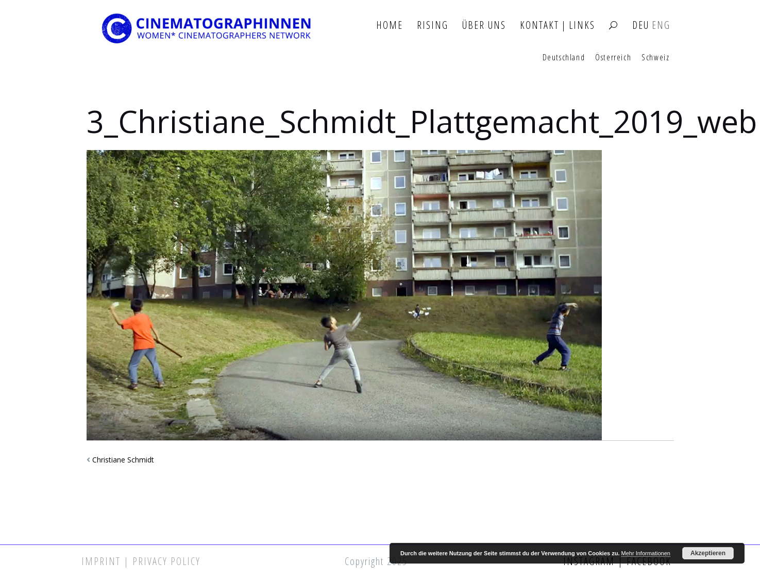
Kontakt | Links (557, 25)
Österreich (613, 58)
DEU (640, 25)
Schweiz (655, 58)
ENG (661, 25)
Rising (432, 25)
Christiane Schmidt (123, 460)
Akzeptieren (707, 553)
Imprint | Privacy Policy (140, 561)
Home (389, 25)
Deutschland (564, 58)
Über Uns (484, 25)
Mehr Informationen (645, 553)
